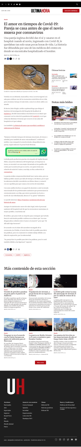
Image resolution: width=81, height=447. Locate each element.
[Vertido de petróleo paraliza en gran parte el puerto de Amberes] (15, 281)
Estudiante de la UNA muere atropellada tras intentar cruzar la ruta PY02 (65, 123)
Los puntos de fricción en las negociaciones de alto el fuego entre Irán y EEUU (65, 337)
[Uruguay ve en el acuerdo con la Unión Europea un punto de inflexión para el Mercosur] (15, 325)
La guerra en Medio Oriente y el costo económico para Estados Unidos (40, 337)
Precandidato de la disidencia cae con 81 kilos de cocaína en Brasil (65, 136)
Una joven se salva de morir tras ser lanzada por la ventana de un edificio (59, 89)
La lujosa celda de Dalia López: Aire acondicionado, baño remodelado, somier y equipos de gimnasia (64, 143)
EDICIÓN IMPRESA (71, 11)
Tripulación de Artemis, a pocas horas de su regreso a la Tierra (40, 294)
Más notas (40, 363)
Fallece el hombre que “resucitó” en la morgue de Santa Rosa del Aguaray (59, 77)
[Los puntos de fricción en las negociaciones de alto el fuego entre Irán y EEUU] (65, 325)
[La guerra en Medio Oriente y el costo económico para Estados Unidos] (40, 325)
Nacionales (55, 74)
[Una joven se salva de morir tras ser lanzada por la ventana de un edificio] (73, 88)
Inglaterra (7, 114)
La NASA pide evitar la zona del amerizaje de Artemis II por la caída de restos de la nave (65, 295)
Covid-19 (36, 116)
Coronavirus (8, 255)
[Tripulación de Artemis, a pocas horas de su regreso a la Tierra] (40, 281)
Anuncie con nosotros (30, 402)
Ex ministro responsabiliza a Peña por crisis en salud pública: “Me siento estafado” (65, 150)
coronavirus (8, 172)
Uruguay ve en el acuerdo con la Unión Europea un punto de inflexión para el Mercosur (14, 338)
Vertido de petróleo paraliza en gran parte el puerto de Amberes (15, 294)
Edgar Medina (64, 93)
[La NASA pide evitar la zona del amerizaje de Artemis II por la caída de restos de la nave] (65, 281)
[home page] (40, 10)
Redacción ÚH (65, 81)
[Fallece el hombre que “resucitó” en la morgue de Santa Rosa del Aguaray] (73, 76)
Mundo (6, 19)
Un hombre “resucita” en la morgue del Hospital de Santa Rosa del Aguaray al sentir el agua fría (65, 130)
